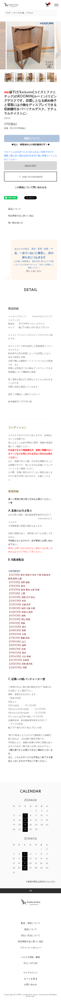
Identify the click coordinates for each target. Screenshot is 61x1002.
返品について (14, 209)
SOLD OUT (30, 166)
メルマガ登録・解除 (30, 957)
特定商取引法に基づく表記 (21, 216)
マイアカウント (30, 973)
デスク (30, 13)
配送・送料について (30, 923)
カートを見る (30, 978)
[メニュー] (56, 5)
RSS (26, 963)
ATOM (33, 963)
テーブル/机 (19, 13)
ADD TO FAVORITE (30, 177)
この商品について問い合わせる (31, 187)
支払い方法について (30, 935)
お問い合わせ (30, 984)
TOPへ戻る (30, 890)
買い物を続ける (15, 223)
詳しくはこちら (33, 271)
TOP (8, 13)
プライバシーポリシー (30, 948)
